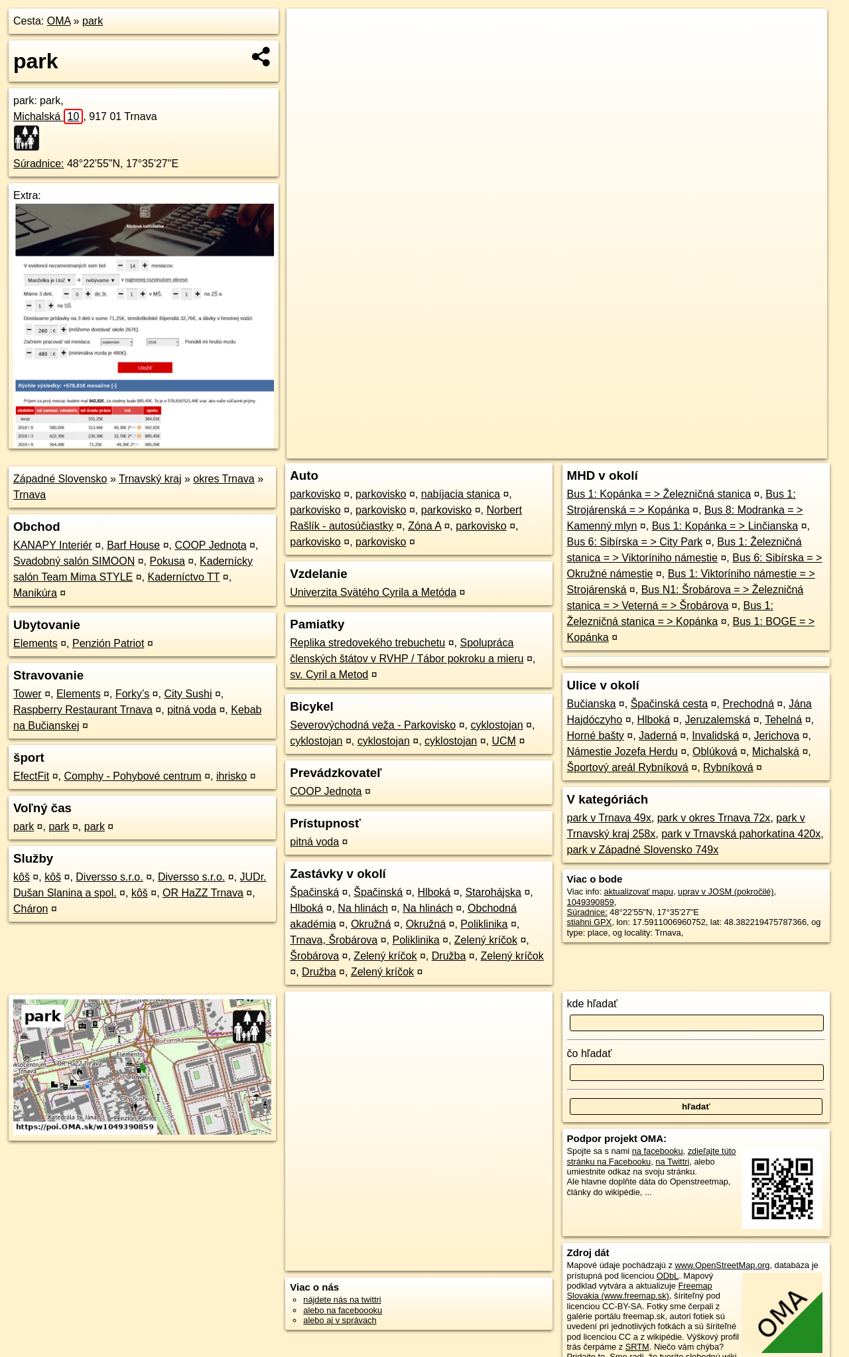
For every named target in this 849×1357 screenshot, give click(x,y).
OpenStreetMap (597, 449)
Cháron (30, 908)
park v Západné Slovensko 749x (643, 849)
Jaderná (658, 735)
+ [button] (309, 31)
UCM (504, 741)
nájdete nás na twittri (342, 1300)
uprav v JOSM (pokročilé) (725, 891)
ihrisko (231, 776)
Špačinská (314, 892)
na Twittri (672, 1162)
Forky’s (132, 693)
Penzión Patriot (108, 643)
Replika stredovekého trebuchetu (367, 642)
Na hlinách (363, 908)
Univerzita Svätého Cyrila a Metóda (373, 592)
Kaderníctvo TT (183, 577)
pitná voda (191, 709)
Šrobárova (314, 956)
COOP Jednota (210, 545)
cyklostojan (496, 725)
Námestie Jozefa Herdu (622, 751)
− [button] (309, 52)
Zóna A (424, 526)
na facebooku (657, 1151)
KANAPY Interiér (52, 545)
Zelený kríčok (485, 940)
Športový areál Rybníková (627, 767)
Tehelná (783, 719)
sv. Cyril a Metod (329, 674)
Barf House (133, 545)
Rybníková (728, 767)
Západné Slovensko (60, 478)
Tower (27, 693)
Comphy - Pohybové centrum (132, 776)
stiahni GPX (589, 922)
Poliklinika (483, 924)
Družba (449, 956)
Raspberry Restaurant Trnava (83, 709)
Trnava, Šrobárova (333, 940)
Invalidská (715, 735)
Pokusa (166, 561)
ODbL (668, 1276)
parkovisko (315, 494)
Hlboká (433, 892)
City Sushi (188, 693)
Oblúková (715, 751)
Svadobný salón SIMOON (74, 561)
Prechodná (747, 703)
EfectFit (31, 776)
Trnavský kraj (150, 478)
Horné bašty (595, 735)
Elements (35, 643)
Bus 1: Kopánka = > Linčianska (725, 526)
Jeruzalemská (717, 719)
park (92, 21)
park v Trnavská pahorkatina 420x (740, 833)
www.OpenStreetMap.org (722, 1265)
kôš (21, 877)
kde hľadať (592, 1003)
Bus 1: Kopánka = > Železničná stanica (659, 494)
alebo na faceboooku (342, 1310)
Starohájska (494, 892)
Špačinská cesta (669, 703)
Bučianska (591, 703)
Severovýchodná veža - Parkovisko (373, 725)
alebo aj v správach (339, 1320)
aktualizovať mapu (638, 891)
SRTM (637, 1347)
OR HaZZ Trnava (203, 892)
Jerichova (776, 735)
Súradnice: (38, 163)
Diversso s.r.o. (109, 877)
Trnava (29, 494)
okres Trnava (223, 478)
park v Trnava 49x (609, 817)
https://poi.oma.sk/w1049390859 (766, 449)
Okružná (371, 924)
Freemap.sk (665, 449)
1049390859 (590, 902)
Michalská (48, 116)
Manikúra (35, 593)
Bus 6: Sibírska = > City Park (635, 541)
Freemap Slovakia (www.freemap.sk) (639, 1291)
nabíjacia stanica (460, 494)
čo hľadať (589, 1053)
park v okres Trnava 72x (714, 817)
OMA (59, 21)
